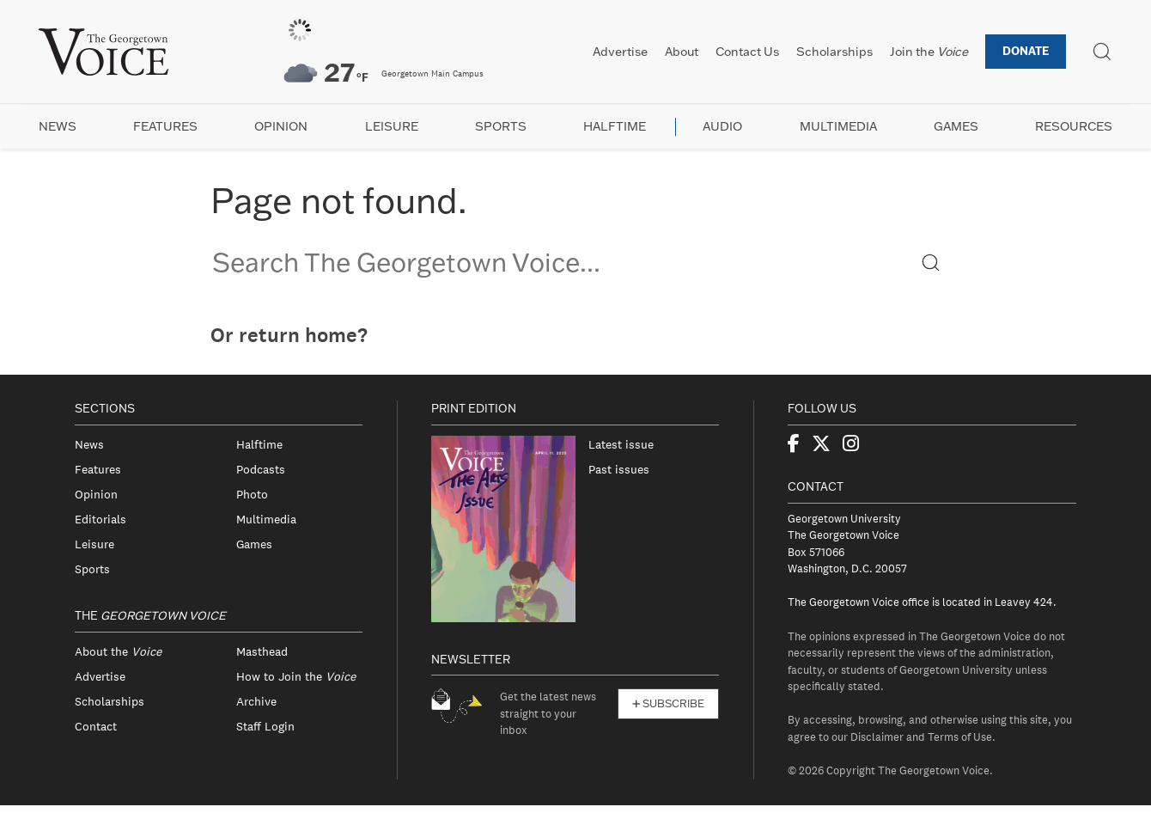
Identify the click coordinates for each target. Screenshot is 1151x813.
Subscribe (668, 703)
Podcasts (260, 469)
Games (956, 126)
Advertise (620, 51)
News (57, 126)
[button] (931, 261)
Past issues (618, 469)
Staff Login (265, 726)
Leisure (391, 126)
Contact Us (747, 51)
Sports (501, 126)
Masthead (262, 651)
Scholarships (834, 51)
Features (165, 126)
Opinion (281, 126)
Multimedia (838, 126)
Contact (96, 726)
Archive (256, 701)
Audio (722, 126)
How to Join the (296, 676)
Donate (1025, 51)
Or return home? (289, 335)
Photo (252, 494)
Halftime (614, 126)
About (681, 51)
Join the (929, 51)
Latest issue (621, 444)
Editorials (100, 519)
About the (118, 651)
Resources (1073, 126)
